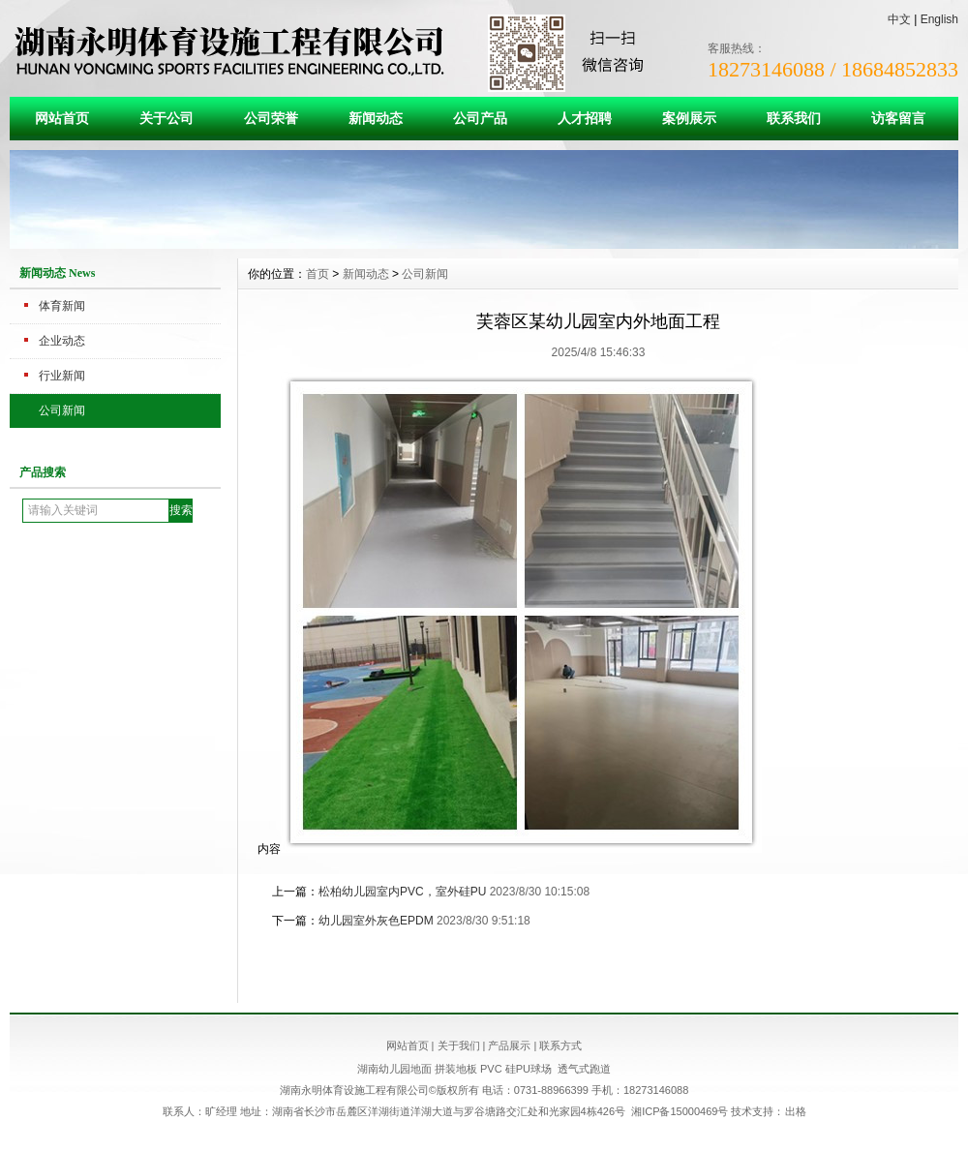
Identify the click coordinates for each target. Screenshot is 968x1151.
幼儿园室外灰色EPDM (376, 920)
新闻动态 (375, 118)
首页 (317, 274)
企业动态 (62, 341)
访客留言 (898, 118)
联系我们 (794, 118)
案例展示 (689, 118)
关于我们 (459, 1045)
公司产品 (480, 118)
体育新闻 (62, 306)
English (939, 19)
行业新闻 (62, 375)
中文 (899, 19)
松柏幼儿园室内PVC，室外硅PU (402, 891)
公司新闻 (62, 410)
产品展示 (509, 1045)
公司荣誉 (271, 118)
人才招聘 (585, 118)
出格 (795, 1111)
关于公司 (166, 118)
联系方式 (560, 1045)
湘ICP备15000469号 (679, 1111)
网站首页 (62, 118)
